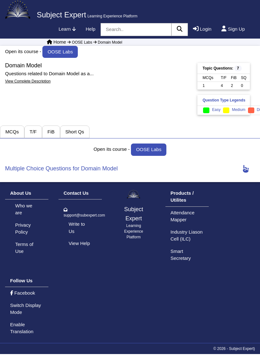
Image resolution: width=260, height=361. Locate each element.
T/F (33, 131)
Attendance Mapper (182, 216)
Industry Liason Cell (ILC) (186, 235)
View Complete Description (28, 81)
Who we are (23, 209)
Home (59, 42)
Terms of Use (24, 248)
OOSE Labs (79, 42)
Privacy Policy (23, 228)
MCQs (12, 131)
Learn (67, 29)
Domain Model (107, 42)
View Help (79, 243)
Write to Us (77, 227)
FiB (51, 131)
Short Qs (74, 131)
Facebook (22, 293)
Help (91, 29)
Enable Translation (22, 328)
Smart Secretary (180, 254)
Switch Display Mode (25, 309)
